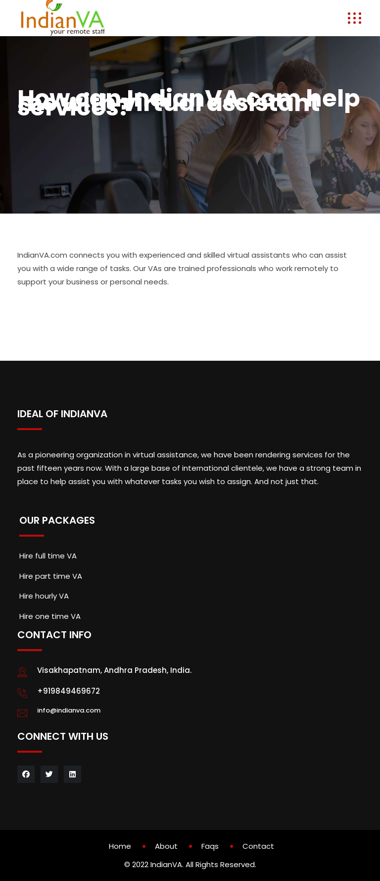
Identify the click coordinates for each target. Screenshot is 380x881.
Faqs (210, 846)
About (166, 846)
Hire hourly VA (44, 596)
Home (120, 846)
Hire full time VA (48, 556)
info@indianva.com (68, 710)
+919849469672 (68, 691)
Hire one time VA (50, 616)
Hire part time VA (50, 576)
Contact (258, 846)
